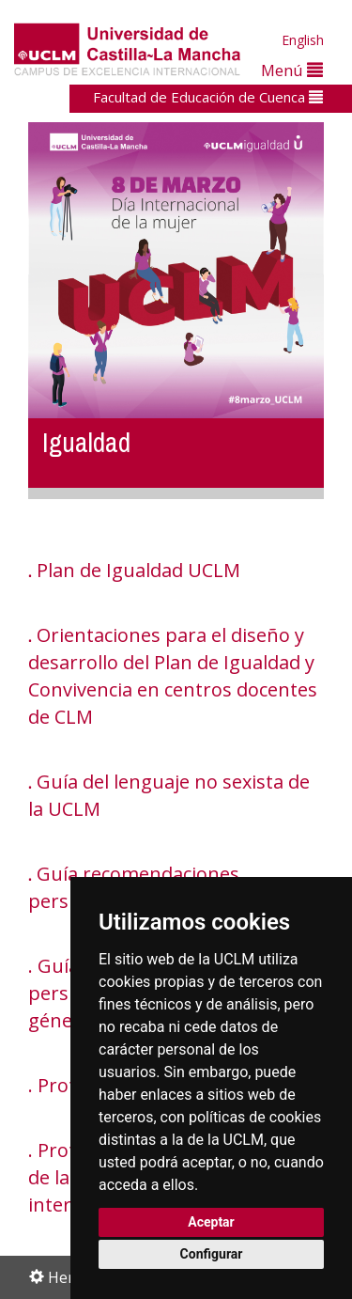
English (303, 40)
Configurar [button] (211, 1253)
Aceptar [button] (211, 1221)
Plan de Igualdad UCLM (138, 570)
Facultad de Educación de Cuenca (208, 96)
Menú (292, 70)
